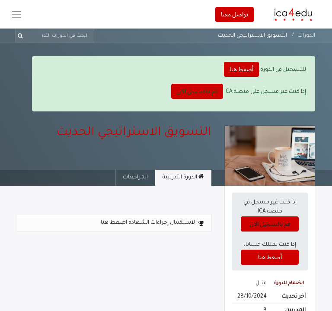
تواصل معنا (234, 14)
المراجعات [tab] (135, 178)
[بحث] (22, 36)
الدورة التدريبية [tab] (183, 177)
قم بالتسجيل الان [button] (197, 91)
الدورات (306, 36)
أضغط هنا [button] (241, 69)
